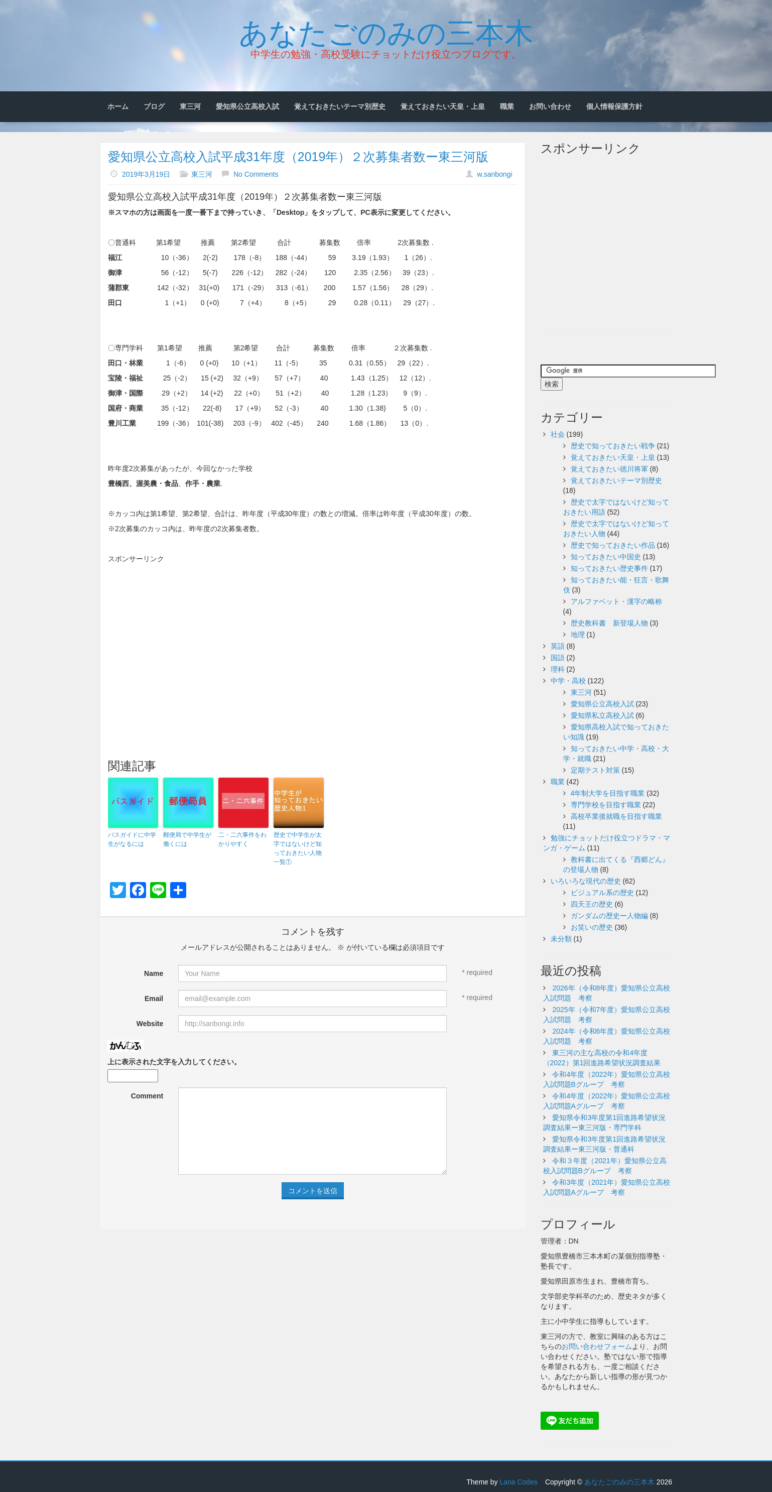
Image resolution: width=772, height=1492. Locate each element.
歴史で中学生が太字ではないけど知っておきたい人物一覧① (298, 848)
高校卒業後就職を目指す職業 (616, 816)
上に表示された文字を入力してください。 (174, 1062)
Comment (147, 1096)
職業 (507, 106)
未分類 (561, 939)
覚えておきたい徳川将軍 (609, 469)
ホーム (117, 106)
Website (150, 1024)
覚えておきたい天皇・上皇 (443, 106)
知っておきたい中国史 (606, 557)
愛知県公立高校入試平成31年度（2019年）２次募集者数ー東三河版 (298, 157)
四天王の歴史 (592, 904)
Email (154, 998)
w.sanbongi (494, 174)
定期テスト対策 (595, 770)
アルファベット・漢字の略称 (616, 601)
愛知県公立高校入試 (247, 106)
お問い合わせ (550, 106)
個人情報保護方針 (614, 106)
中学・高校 (568, 681)
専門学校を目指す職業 (606, 805)
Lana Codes (518, 1482)
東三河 (190, 106)
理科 (558, 669)
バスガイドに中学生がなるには (132, 839)
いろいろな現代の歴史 (586, 881)
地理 (578, 635)
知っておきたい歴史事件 (609, 568)
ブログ (154, 106)
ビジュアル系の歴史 (602, 893)
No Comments (255, 174)
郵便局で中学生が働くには (187, 839)
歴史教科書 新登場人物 (609, 623)
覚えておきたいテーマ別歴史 (339, 106)
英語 (558, 646)
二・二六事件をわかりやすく (242, 839)
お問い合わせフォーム (597, 1346)
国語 (558, 658)
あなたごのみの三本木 (386, 30)
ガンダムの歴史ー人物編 (609, 916)
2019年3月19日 (146, 174)
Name (153, 973)
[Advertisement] (313, 639)
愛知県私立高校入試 (602, 715)
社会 (558, 434)
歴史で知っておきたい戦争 (613, 446)
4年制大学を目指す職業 (608, 793)
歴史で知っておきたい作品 (613, 545)
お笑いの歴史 (592, 927)
